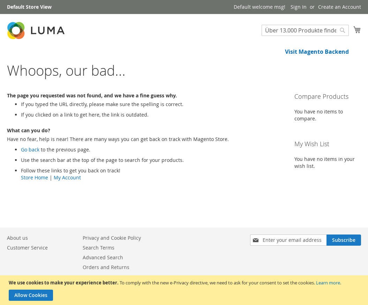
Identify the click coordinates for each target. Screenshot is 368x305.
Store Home (34, 201)
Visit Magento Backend (317, 51)
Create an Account (339, 6)
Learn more (328, 283)
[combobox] (305, 30)
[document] (185, 290)
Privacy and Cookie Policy (112, 238)
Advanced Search (103, 257)
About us (17, 238)
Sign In (299, 6)
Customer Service (27, 247)
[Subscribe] (343, 240)
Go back (30, 173)
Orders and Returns (106, 267)
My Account (67, 201)
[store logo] (36, 30)
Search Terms (98, 247)
